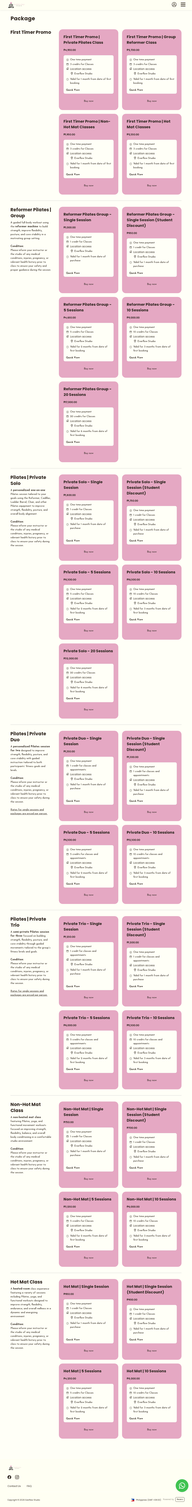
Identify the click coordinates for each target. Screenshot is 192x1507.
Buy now (88, 101)
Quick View (73, 90)
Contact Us (14, 1486)
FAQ (29, 1486)
